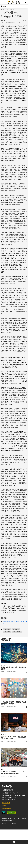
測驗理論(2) (7, 629)
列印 (15, 12)
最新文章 (12, 10)
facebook (2, 12)
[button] (26, 2)
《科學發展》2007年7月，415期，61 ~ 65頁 (15, 622)
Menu (2, 2)
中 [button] (11, 12)
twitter (5, 12)
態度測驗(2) (16, 629)
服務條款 (4, 805)
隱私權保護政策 (6, 803)
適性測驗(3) (7, 632)
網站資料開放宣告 (6, 808)
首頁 (2, 10)
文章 (7, 10)
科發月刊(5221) (17, 632)
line (8, 12)
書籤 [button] (18, 12)
